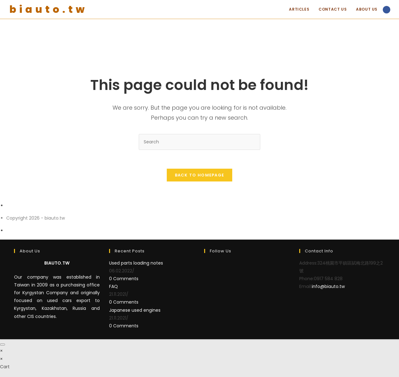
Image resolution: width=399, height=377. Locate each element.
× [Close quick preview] (1, 351)
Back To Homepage (199, 175)
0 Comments (123, 278)
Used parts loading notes (136, 263)
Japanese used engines (135, 310)
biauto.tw (48, 9)
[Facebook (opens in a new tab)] (386, 9)
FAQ (113, 286)
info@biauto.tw (328, 286)
